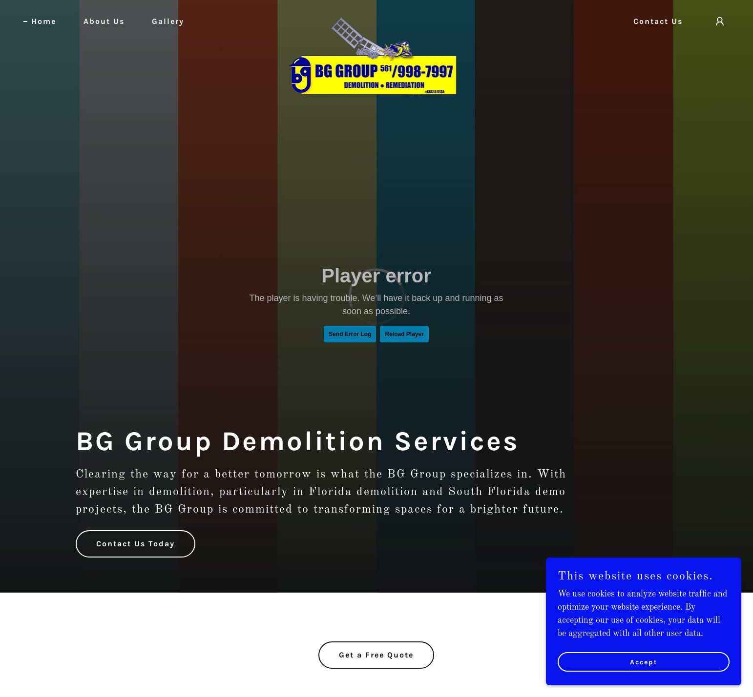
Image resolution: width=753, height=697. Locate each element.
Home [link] (43, 21)
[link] (376, 19)
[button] (720, 21)
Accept (644, 662)
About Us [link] (104, 21)
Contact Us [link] (658, 21)
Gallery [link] (168, 21)
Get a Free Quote (376, 654)
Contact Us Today (135, 543)
